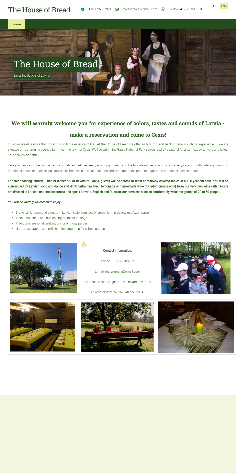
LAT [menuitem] (215, 5)
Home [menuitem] (16, 24)
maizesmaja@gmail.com (139, 9)
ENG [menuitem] (224, 5)
